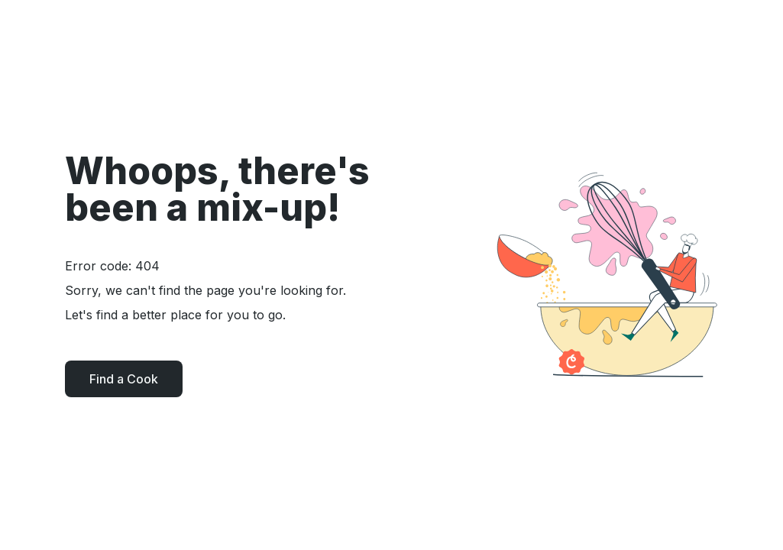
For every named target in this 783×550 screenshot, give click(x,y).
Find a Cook (123, 379)
